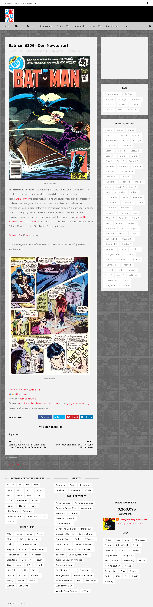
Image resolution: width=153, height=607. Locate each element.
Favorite (109, 550)
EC (17, 544)
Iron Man (60, 555)
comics (23, 398)
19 (20, 51)
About (18, 26)
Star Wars (84, 570)
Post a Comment (18, 464)
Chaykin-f (110, 145)
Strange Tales (62, 575)
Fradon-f (123, 166)
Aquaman (86, 508)
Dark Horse (33, 539)
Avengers (60, 513)
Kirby (107, 192)
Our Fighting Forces (65, 570)
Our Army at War (64, 565)
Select (133, 571)
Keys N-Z (95, 26)
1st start (135, 104)
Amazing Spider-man (66, 508)
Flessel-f (109, 166)
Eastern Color (29, 544)
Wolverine (91, 580)
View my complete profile (129, 523)
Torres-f (109, 270)
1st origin (122, 99)
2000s (40, 495)
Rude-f (134, 233)
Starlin (108, 259)
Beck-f (109, 135)
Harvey (39, 560)
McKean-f (128, 202)
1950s (29, 490)
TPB (118, 576)
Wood (125, 280)
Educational (122, 545)
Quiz (123, 571)
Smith (123, 249)
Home (6, 26)
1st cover (129, 94)
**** (27, 485)
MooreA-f (126, 207)
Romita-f (109, 233)
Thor (79, 580)
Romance (27, 511)
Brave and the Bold (65, 518)
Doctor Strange (86, 534)
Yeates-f (124, 285)
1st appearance (112, 94)
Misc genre (12, 511)
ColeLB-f (135, 151)
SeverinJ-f (127, 239)
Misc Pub (11, 570)
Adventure (22, 500)
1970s (27, 51)
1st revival (136, 99)
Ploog (108, 223)
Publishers (111, 26)
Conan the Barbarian (66, 529)
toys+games (71, 403)
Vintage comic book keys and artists (20, 3)
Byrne (125, 140)
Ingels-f (139, 182)
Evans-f (120, 161)
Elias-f (108, 161)
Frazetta (137, 166)
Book (127, 540)
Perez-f (123, 218)
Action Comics (63, 503)
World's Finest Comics (66, 591)
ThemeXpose (20, 603)
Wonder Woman (64, 586)
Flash (77, 539)
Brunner (136, 135)
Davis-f (123, 156)
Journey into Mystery (79, 555)
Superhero (72, 51)
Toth (120, 270)
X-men (85, 591)
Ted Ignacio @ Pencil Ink (133, 519)
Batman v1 (14, 235)
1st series (109, 104)
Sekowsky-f (111, 239)
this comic (21, 394)
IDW (9, 565)
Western (11, 521)
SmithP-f (135, 249)
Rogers (134, 228)
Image (19, 565)
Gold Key (26, 560)
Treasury (109, 581)
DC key (109, 109)
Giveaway (134, 550)
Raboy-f (131, 223)
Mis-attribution (112, 560)
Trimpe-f (131, 270)
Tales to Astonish (64, 580)
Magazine (128, 555)
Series (108, 576)
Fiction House (38, 549)
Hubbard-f (110, 182)
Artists (30, 26)
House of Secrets (64, 549)
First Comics (13, 555)
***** (36, 485)
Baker (120, 130)
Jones (108, 187)
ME (28, 565)
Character (140, 540)
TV (126, 576)
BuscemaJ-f (111, 140)
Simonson (110, 249)
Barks (131, 130)
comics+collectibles (30, 403)
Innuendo (84, 485)
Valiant (32, 580)
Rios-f (123, 228)
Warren (10, 586)
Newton (57, 51)
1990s (29, 495)
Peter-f (135, 218)
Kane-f (132, 187)
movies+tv (57, 403)
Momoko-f (110, 207)
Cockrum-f (125, 145)
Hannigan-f (111, 176)
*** (15, 51)
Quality (10, 575)
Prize (34, 570)
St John (22, 575)
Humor (34, 506)
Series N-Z (62, 26)
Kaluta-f (120, 187)
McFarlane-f (111, 202)
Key (119, 109)
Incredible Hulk (85, 549)
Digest (108, 545)
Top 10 (135, 576)
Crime (35, 500)
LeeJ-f (125, 197)
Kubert (134, 192)
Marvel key (131, 109)
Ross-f (122, 233)
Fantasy (10, 506)
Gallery (121, 550)
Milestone (75, 490)
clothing (84, 403)
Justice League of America (69, 560)
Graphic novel (111, 555)
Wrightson (110, 285)
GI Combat (89, 539)
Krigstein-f (120, 192)
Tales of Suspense (83, 575)
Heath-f (126, 176)
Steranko (121, 259)
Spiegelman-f (112, 254)
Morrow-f (110, 213)
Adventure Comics (84, 503)
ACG (9, 534)
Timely (10, 580)
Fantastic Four (63, 539)
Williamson (134, 275)
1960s (39, 490)
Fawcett (23, 549)
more (125, 26)
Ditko (134, 156)
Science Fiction (14, 516)
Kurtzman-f (111, 197)
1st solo (122, 104)
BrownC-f (122, 135)
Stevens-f (135, 259)
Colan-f (109, 151)
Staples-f (129, 254)
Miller (140, 202)
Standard (35, 575)
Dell (9, 544)
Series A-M (45, 26)
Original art (110, 571)
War (44, 516)
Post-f (119, 223)
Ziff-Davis (23, 586)
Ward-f (120, 275)
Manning (137, 197)
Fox (25, 555)
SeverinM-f (111, 244)
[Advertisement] (124, 58)
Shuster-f (126, 244)
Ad (118, 540)
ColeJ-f (122, 151)
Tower (21, 580)
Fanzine (136, 545)
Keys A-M (79, 26)
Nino (135, 213)
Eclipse (10, 549)
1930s (9, 490)
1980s (19, 495)
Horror (22, 506)
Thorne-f (127, 265)
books (32, 398)
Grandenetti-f (126, 171)
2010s (9, 500)
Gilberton (36, 555)
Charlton (11, 539)
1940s (19, 490)
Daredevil (86, 529)
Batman (39, 51)
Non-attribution (112, 566)
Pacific (23, 570)
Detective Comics (65, 534)
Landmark (61, 490)
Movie (88, 490)
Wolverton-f (111, 280)
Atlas (29, 534)
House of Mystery (83, 544)
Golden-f (110, 171)
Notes (128, 566)
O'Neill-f (109, 218)
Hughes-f (125, 182)
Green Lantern (63, 544)
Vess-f (108, 275)
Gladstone (12, 560)
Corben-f (110, 156)
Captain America (64, 523)
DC (48, 51)
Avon (39, 534)
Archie (19, 534)
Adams (108, 130)
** (13, 485)
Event (72, 485)
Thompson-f (111, 265)
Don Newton (23, 198)
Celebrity (60, 485)
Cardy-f (137, 140)
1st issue (109, 99)
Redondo (110, 228)
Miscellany (129, 560)
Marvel (38, 565)
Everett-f (133, 161)
